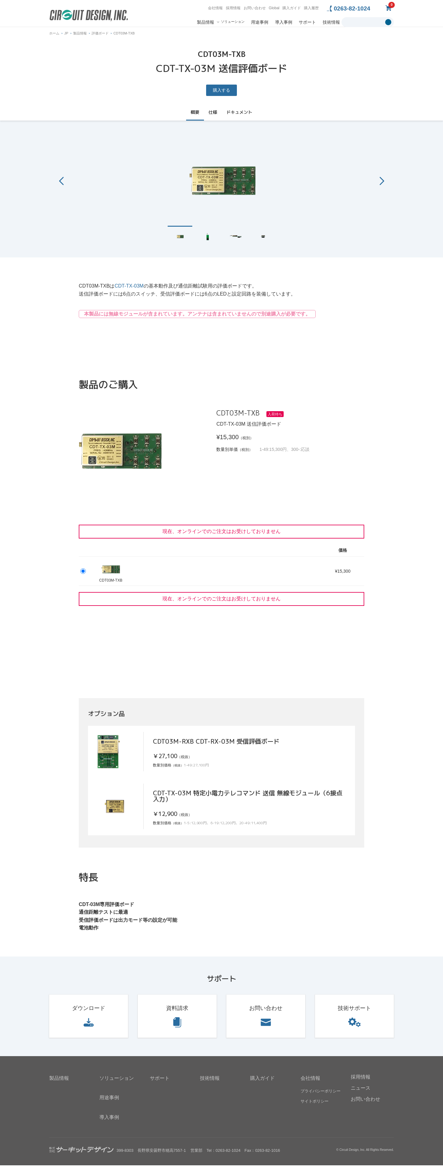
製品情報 (205, 22)
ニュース (360, 1091)
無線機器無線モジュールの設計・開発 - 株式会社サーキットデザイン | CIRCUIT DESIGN (88, 16)
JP (66, 37)
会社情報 (215, 8)
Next (382, 184)
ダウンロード (88, 1012)
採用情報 (233, 8)
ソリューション (233, 21)
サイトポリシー (315, 1105)
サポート (307, 22)
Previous (61, 184)
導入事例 (283, 22)
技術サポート (354, 1012)
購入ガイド (291, 8)
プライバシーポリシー (321, 1095)
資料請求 (177, 1012)
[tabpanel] (221, 183)
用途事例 (259, 22)
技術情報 (331, 22)
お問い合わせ (255, 8)
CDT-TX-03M (128, 289)
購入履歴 (311, 8)
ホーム (54, 37)
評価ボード (100, 37)
